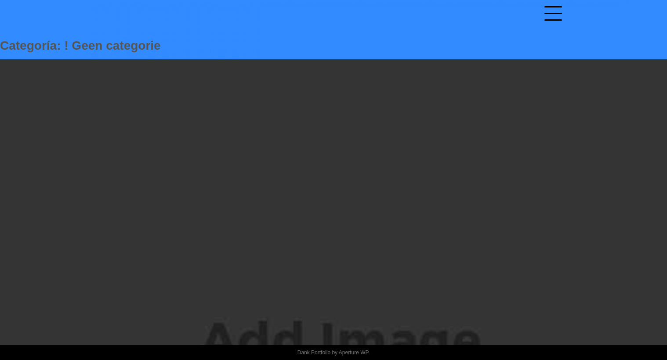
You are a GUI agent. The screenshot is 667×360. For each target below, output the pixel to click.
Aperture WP (353, 352)
